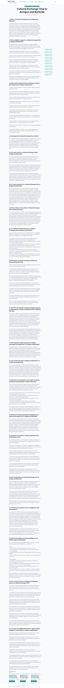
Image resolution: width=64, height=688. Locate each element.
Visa (28, 1)
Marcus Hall (21, 679)
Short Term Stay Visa (36, 6)
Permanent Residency (38, 1)
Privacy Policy (10, 686)
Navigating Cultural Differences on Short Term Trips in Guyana (24, 676)
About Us (22, 686)
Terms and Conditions (17, 686)
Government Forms (22, 1)
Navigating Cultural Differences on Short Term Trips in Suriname (13, 676)
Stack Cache (11, 1)
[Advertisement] (49, 34)
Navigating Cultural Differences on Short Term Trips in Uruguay (35, 676)
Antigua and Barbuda (28, 6)
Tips (43, 1)
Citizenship (31, 1)
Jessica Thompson (11, 679)
